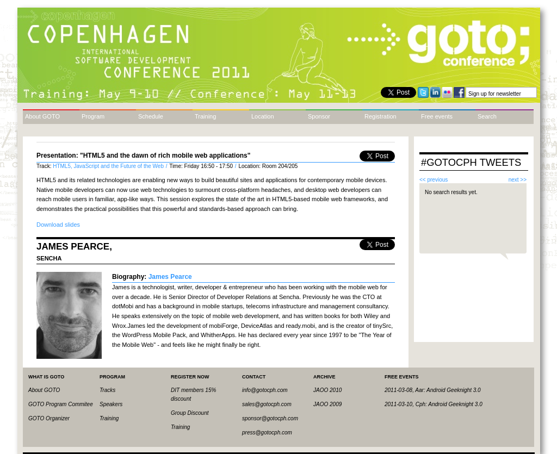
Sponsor (319, 116)
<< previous (433, 180)
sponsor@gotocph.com (270, 418)
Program (93, 116)
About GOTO (42, 116)
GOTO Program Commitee (60, 404)
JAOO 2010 (327, 390)
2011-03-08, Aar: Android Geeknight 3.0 (433, 390)
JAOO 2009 (327, 404)
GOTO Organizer (49, 418)
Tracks (107, 390)
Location (262, 116)
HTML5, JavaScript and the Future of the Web (109, 166)
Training (205, 116)
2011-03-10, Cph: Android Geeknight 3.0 (433, 404)
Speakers (111, 404)
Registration (380, 116)
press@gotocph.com (267, 433)
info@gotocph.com (265, 390)
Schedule (150, 116)
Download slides (58, 224)
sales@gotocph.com (267, 404)
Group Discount (189, 413)
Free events (437, 116)
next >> (518, 180)
